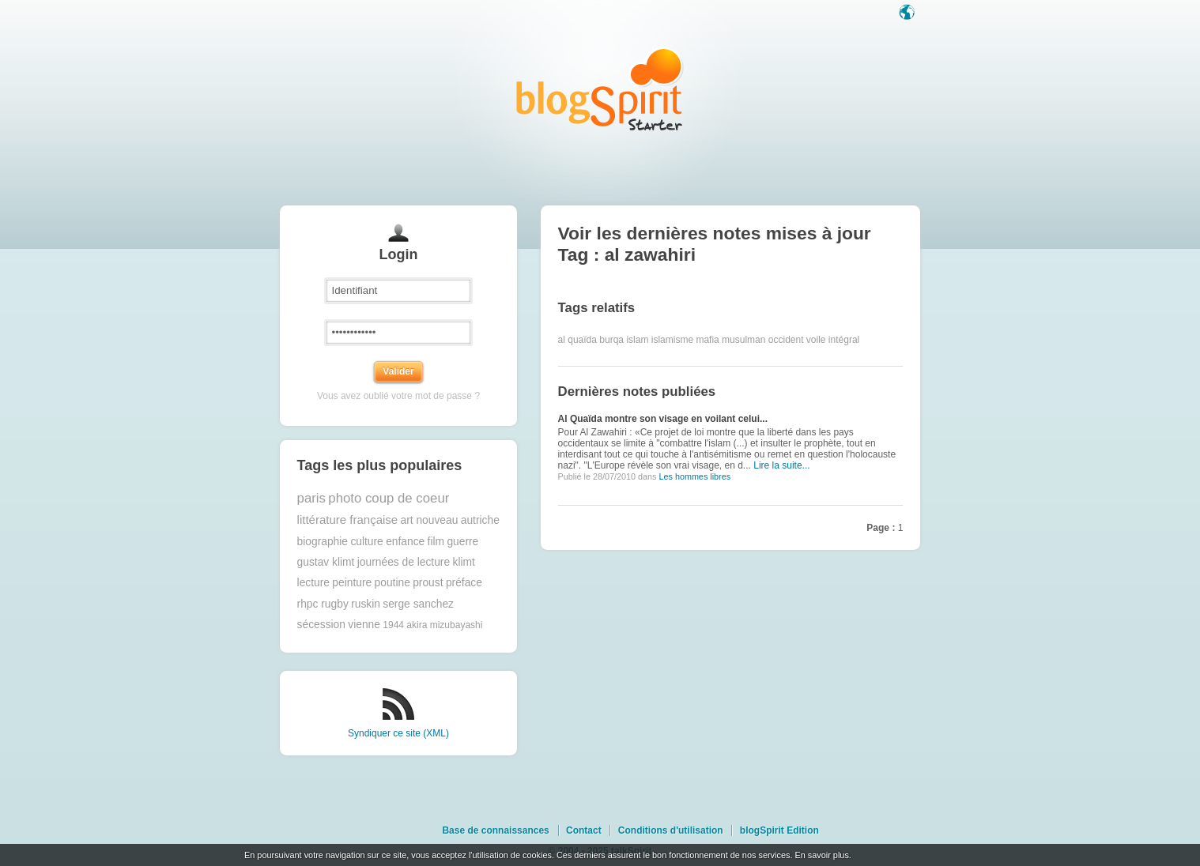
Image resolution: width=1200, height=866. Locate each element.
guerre (462, 542)
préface (464, 583)
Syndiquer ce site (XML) (398, 733)
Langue (908, 13)
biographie (322, 542)
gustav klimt (326, 562)
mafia (707, 339)
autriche (480, 520)
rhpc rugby (323, 604)
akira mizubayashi (444, 625)
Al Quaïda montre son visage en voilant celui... (663, 418)
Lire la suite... (781, 465)
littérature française (347, 519)
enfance (405, 542)
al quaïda (577, 339)
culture (366, 542)
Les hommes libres (694, 476)
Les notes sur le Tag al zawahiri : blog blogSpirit (600, 88)
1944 (393, 625)
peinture (352, 583)
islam (637, 339)
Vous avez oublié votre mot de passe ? (398, 395)
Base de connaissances (495, 830)
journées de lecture (403, 562)
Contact (584, 830)
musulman (743, 339)
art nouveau (429, 520)
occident (786, 339)
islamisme (672, 339)
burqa (611, 339)
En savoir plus (821, 855)
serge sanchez (418, 604)
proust (428, 583)
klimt (463, 562)
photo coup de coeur (388, 498)
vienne (364, 625)
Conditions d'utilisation (670, 830)
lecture (313, 583)
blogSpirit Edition (779, 830)
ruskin (365, 604)
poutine (392, 583)
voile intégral (832, 339)
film (436, 542)
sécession (321, 625)
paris (311, 498)
